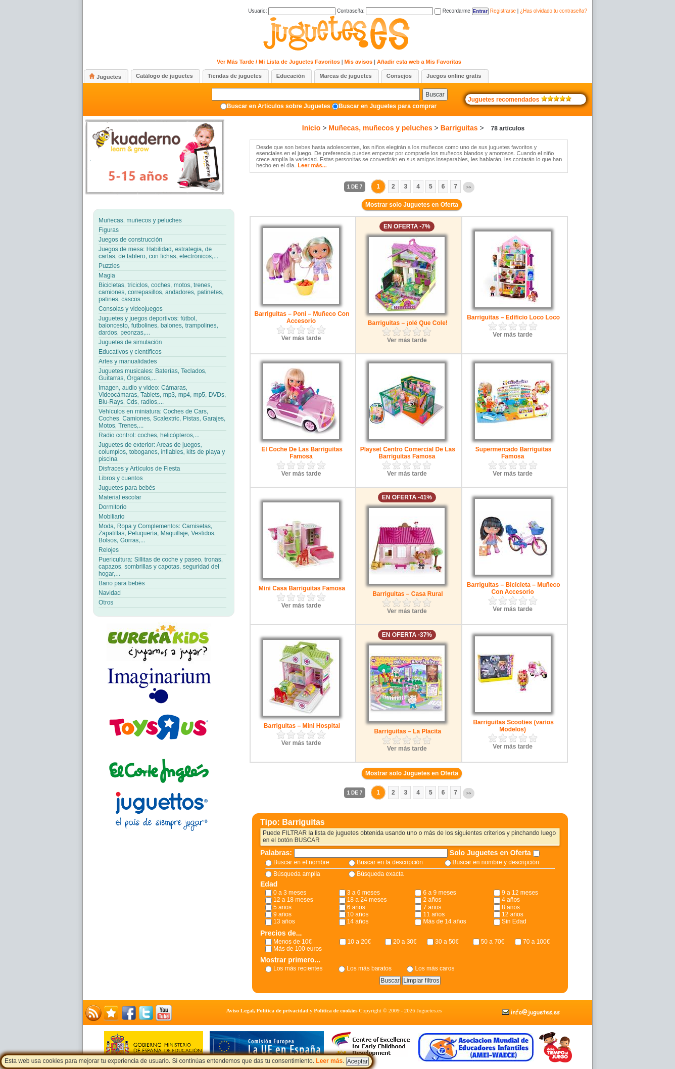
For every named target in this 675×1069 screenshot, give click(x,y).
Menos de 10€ (292, 941)
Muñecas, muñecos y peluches (380, 128)
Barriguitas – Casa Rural (407, 593)
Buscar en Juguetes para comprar (388, 106)
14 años (358, 921)
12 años (512, 914)
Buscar (434, 94)
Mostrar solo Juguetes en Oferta (411, 204)
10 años (358, 914)
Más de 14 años (444, 921)
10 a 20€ (359, 941)
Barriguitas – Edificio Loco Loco (513, 317)
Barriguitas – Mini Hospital (302, 725)
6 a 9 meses (439, 892)
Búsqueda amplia (296, 873)
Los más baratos (369, 968)
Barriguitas (459, 128)
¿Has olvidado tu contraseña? (553, 11)
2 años (432, 899)
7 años (432, 907)
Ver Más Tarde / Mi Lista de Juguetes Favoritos (278, 62)
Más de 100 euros (297, 948)
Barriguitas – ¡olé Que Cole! (408, 323)
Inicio (311, 128)
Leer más (329, 1060)
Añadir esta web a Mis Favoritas (419, 62)
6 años (356, 907)
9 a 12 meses (520, 892)
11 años (434, 914)
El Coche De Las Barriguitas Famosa (302, 453)
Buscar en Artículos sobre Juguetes (278, 106)
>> (468, 187)
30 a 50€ (447, 941)
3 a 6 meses (363, 892)
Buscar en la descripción (390, 862)
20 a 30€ (405, 941)
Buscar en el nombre (301, 862)
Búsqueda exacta (380, 873)
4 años (511, 899)
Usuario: (291, 11)
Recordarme (452, 11)
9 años (282, 914)
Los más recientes (297, 968)
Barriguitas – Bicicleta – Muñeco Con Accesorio (513, 588)
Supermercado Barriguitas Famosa (513, 453)
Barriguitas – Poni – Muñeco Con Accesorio (301, 317)
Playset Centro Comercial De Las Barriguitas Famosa (407, 453)
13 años (284, 921)
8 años (511, 907)
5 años (282, 907)
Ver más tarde (301, 338)
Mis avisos (359, 62)
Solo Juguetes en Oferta (491, 853)
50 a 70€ (493, 941)
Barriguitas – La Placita (407, 731)
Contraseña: (385, 11)
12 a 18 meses (293, 899)
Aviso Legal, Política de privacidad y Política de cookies (292, 1010)
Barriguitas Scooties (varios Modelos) (513, 726)
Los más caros (434, 968)
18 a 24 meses (367, 899)
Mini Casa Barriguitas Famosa (302, 588)
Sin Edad (514, 921)
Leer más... (312, 165)
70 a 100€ (536, 941)
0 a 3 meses (289, 892)
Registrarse (503, 11)
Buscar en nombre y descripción (496, 862)
